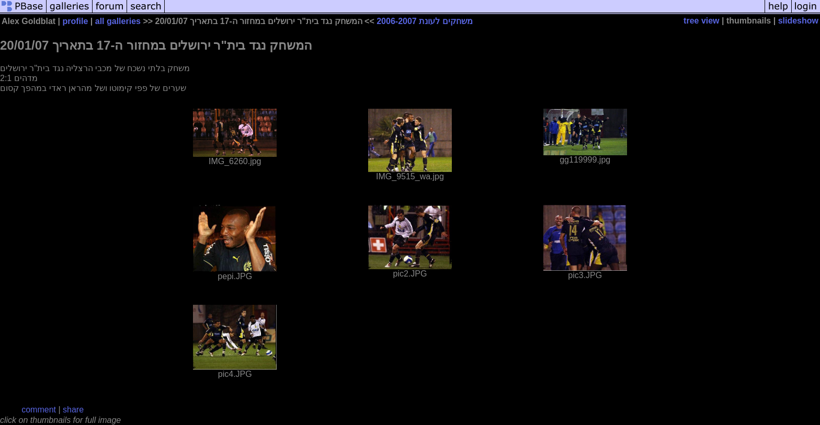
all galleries (118, 21)
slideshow (798, 20)
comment (38, 409)
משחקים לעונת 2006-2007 (424, 21)
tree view (701, 20)
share (73, 409)
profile (75, 21)
